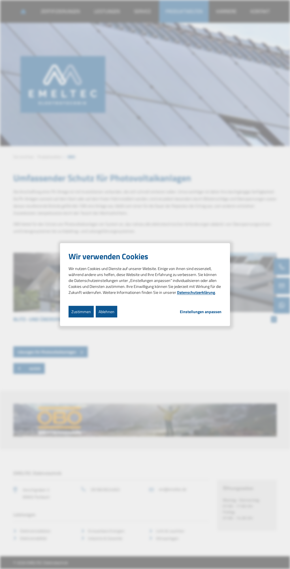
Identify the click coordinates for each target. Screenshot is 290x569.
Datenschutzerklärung (196, 292)
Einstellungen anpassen (200, 312)
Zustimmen (81, 312)
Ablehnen (106, 312)
